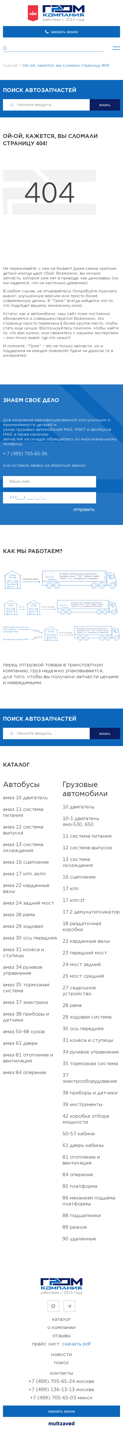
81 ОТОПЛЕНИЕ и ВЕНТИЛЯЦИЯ (81, 1160)
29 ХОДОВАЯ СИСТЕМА (87, 1017)
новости (61, 1354)
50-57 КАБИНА (79, 1134)
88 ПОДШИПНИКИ (82, 1215)
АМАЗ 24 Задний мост (28, 903)
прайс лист (61, 1344)
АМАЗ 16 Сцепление (26, 862)
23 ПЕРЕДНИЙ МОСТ (85, 953)
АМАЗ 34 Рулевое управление (22, 970)
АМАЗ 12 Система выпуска (23, 830)
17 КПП (71, 889)
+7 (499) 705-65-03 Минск (61, 1398)
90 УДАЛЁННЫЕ (79, 1239)
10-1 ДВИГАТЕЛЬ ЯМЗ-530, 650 (81, 821)
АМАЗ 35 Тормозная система (26, 988)
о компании (61, 1327)
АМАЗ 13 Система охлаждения (23, 847)
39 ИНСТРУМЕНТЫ (82, 1104)
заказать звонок (64, 32)
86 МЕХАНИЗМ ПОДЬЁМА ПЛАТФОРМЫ (89, 1201)
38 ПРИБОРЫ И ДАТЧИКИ (90, 1093)
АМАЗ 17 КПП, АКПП (24, 874)
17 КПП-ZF (74, 900)
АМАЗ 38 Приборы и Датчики (26, 1017)
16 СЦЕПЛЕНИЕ (79, 877)
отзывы (61, 1336)
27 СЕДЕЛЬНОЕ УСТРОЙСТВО (79, 991)
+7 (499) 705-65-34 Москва (61, 1381)
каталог (61, 1319)
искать (104, 105)
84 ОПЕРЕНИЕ (78, 1175)
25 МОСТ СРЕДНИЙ (83, 976)
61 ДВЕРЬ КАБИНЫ (83, 1145)
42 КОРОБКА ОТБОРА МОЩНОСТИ (86, 1119)
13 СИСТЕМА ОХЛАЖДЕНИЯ (78, 862)
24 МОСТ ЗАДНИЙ (82, 964)
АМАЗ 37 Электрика (25, 1002)
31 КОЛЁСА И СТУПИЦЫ (88, 1040)
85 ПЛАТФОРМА (80, 1186)
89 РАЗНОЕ (75, 1227)
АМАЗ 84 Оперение (24, 1072)
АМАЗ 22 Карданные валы (26, 888)
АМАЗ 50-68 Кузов (24, 1032)
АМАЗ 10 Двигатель (25, 798)
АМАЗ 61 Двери (20, 1043)
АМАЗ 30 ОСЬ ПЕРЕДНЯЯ (30, 938)
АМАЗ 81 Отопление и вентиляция (28, 1058)
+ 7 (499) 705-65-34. (25, 454)
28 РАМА (72, 1005)
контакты (61, 1373)
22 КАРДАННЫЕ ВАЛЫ (86, 941)
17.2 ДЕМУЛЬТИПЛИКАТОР (91, 912)
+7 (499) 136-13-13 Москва (61, 1389)
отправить (84, 509)
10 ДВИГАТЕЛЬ (78, 807)
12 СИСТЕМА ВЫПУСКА (87, 848)
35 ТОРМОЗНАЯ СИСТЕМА (90, 1064)
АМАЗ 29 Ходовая (23, 926)
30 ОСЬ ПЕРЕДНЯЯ (83, 1029)
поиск (61, 1363)
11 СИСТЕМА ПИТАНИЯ (87, 836)
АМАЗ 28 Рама (19, 915)
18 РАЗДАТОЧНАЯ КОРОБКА (82, 926)
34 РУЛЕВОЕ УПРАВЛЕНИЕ (91, 1052)
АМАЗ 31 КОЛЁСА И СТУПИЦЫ (23, 952)
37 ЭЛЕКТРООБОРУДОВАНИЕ (90, 1078)
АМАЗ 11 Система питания (23, 812)
